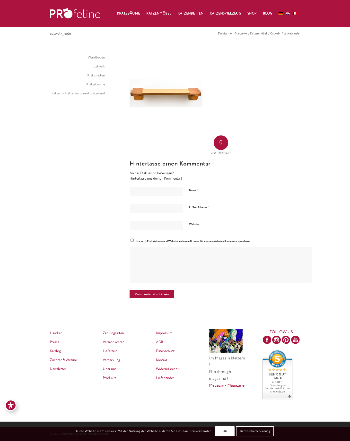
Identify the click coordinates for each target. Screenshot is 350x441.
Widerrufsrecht (167, 369)
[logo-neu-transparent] (75, 13)
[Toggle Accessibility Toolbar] (11, 405)
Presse (54, 342)
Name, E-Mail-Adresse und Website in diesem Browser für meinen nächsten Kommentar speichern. (193, 241)
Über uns (109, 369)
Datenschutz (165, 351)
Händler (56, 333)
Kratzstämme (95, 84)
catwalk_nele (60, 34)
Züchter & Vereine (63, 360)
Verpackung (111, 360)
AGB (159, 342)
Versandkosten (113, 342)
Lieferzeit (110, 351)
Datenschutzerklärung (255, 431)
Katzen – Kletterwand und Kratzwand (78, 93)
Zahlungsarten (113, 333)
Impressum (164, 333)
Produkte (109, 378)
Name (193, 190)
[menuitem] (128, 13)
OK (225, 431)
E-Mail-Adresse (199, 207)
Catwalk (99, 66)
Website (194, 224)
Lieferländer (165, 378)
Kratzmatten (96, 75)
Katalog (55, 351)
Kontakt (161, 360)
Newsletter (58, 369)
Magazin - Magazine (227, 385)
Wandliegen (96, 57)
